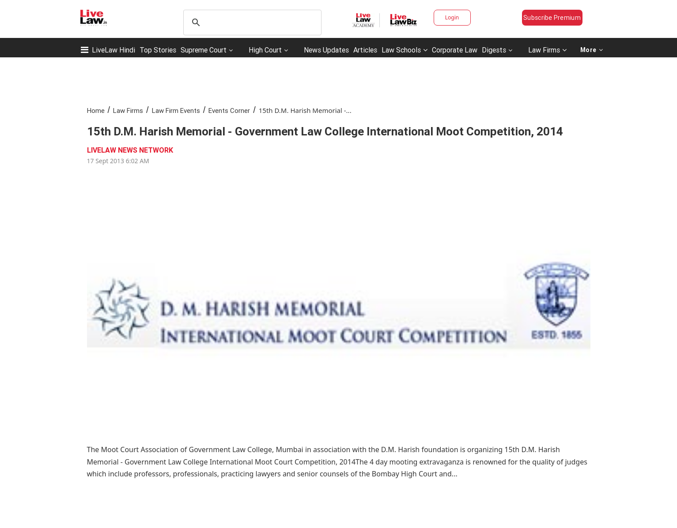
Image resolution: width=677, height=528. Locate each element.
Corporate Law (454, 49)
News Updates (326, 49)
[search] (251, 22)
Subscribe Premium (552, 18)
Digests (494, 49)
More (591, 50)
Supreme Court (204, 49)
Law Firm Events (176, 110)
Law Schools (404, 49)
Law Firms (547, 49)
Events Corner (229, 110)
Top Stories (158, 49)
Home (96, 110)
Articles (365, 49)
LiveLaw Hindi (113, 49)
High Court (265, 49)
